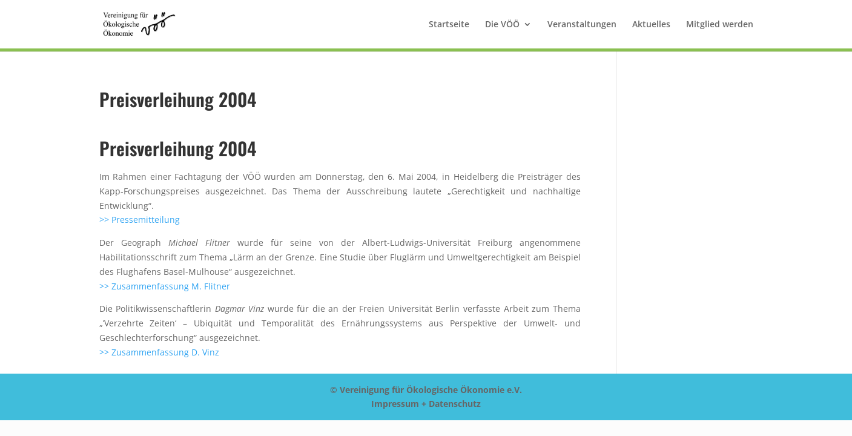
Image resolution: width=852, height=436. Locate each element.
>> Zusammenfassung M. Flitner (164, 286)
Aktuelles (651, 25)
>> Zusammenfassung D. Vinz (159, 352)
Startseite (449, 25)
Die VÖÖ (502, 25)
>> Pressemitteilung (139, 219)
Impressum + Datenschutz (426, 403)
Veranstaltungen (581, 25)
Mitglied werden (719, 25)
